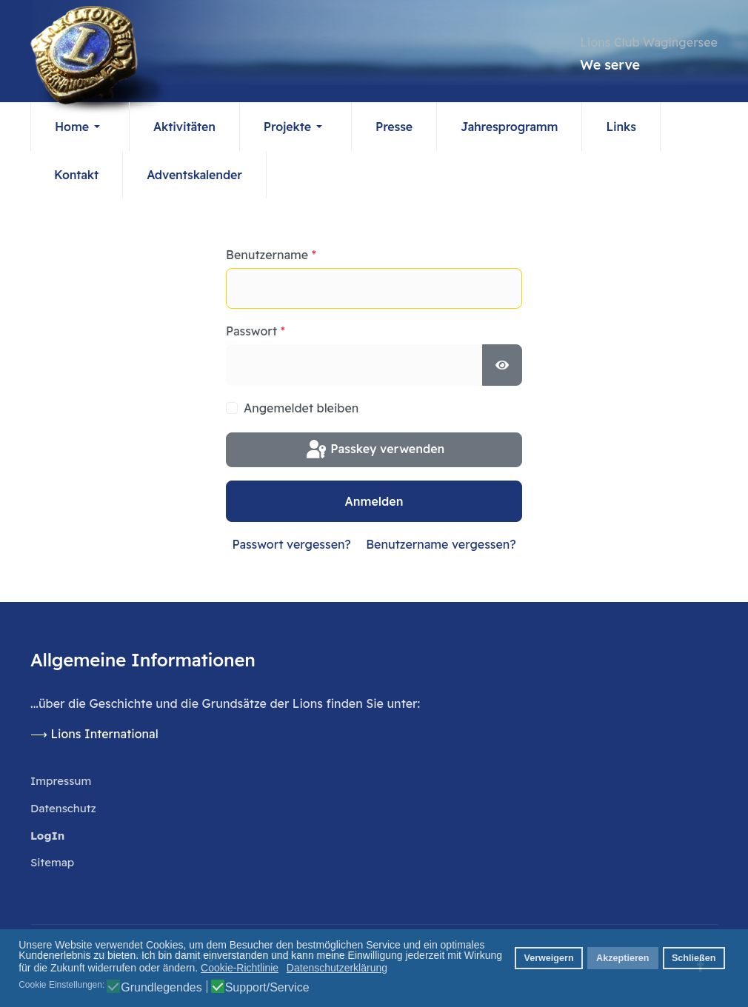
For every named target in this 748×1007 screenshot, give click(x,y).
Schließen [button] (694, 958)
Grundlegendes (161, 988)
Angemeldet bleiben (301, 408)
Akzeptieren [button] (622, 958)
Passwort (255, 331)
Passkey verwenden (374, 450)
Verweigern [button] (548, 958)
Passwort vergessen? (291, 544)
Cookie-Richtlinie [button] (239, 968)
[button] (80, 126)
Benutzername (271, 255)
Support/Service (267, 988)
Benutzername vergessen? (440, 544)
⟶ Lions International (95, 733)
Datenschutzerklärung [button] (337, 968)
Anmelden (374, 501)
